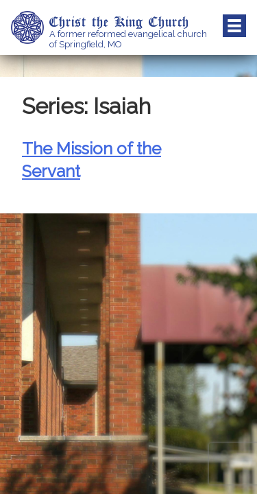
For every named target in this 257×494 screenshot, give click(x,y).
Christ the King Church (119, 21)
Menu (234, 26)
